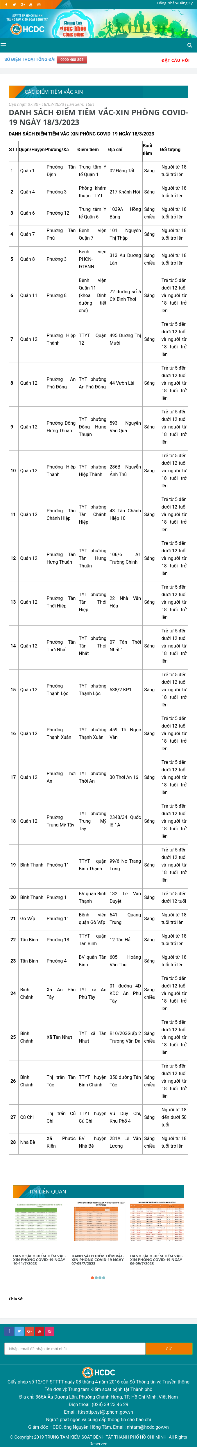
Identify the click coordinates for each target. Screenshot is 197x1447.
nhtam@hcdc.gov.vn (148, 1427)
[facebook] (6, 4)
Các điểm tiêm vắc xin (54, 91)
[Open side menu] (2, 45)
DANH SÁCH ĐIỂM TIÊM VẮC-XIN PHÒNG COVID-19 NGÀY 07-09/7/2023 (97, 1259)
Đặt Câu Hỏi (176, 60)
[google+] (29, 1331)
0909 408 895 (72, 59)
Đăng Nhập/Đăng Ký (175, 3)
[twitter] (14, 4)
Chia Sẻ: (16, 1298)
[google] (22, 4)
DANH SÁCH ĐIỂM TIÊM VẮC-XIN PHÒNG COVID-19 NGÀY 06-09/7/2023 (156, 1259)
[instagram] (39, 4)
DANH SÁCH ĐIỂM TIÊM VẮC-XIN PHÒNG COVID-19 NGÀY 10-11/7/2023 (39, 1259)
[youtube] (31, 4)
